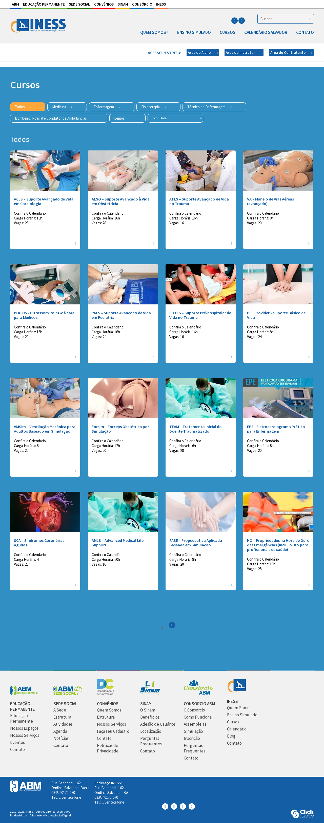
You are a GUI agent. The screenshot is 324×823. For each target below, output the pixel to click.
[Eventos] (17, 742)
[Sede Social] (67, 693)
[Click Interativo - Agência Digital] (302, 816)
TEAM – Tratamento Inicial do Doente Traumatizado (195, 429)
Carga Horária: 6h (182, 445)
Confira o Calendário (30, 213)
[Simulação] (193, 731)
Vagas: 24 (99, 336)
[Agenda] (60, 731)
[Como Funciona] (198, 717)
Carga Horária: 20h (106, 559)
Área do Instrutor (241, 52)
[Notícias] (61, 738)
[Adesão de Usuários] (158, 724)
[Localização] (150, 731)
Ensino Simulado (194, 32)
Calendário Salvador (265, 32)
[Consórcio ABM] (198, 693)
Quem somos (153, 32)
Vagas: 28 (21, 222)
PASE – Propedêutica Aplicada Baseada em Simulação (195, 542)
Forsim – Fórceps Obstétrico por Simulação (120, 429)
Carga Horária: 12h (106, 445)
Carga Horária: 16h (28, 218)
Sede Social (79, 4)
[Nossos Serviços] (24, 735)
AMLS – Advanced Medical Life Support (118, 542)
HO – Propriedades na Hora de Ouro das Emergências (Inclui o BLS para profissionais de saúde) (278, 545)
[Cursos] (233, 722)
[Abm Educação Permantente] (24, 693)
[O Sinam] (147, 710)
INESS (161, 4)
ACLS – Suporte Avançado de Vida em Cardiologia (43, 201)
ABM (15, 4)
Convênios (104, 4)
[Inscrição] (192, 738)
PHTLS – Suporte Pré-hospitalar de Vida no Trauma (200, 315)
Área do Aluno (200, 52)
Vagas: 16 (176, 222)
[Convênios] (105, 693)
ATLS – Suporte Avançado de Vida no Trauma (199, 201)
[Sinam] (150, 693)
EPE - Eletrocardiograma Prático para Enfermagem (276, 429)
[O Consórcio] (194, 710)
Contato (305, 32)
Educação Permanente (44, 4)
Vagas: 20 (254, 222)
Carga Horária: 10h (261, 564)
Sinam (123, 4)
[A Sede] (59, 710)
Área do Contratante (288, 52)
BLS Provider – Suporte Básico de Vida (276, 315)
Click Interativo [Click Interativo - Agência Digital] (50, 815)
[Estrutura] (62, 717)
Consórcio (142, 4)
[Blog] (231, 736)
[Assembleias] (195, 724)
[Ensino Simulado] (242, 715)
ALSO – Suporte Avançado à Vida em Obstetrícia (121, 201)
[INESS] (236, 691)
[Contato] (17, 749)
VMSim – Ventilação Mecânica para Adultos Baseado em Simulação (44, 429)
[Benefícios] (149, 717)
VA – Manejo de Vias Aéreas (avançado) (270, 201)
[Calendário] (237, 729)
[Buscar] (310, 19)
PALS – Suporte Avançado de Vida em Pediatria (121, 315)
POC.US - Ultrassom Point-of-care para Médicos (44, 315)
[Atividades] (63, 724)
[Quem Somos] (109, 710)
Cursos (227, 32)
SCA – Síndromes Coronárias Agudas (39, 542)
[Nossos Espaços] (24, 728)
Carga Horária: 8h (260, 218)
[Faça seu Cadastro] (113, 731)
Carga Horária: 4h (27, 559)
